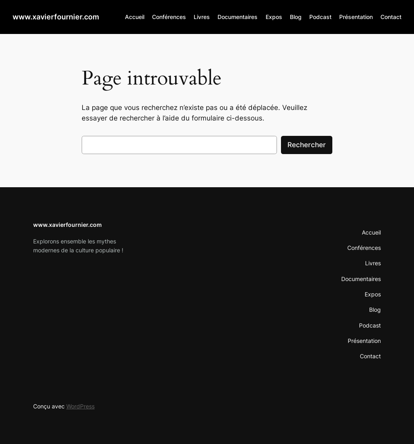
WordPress (80, 406)
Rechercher (306, 145)
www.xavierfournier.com (56, 17)
